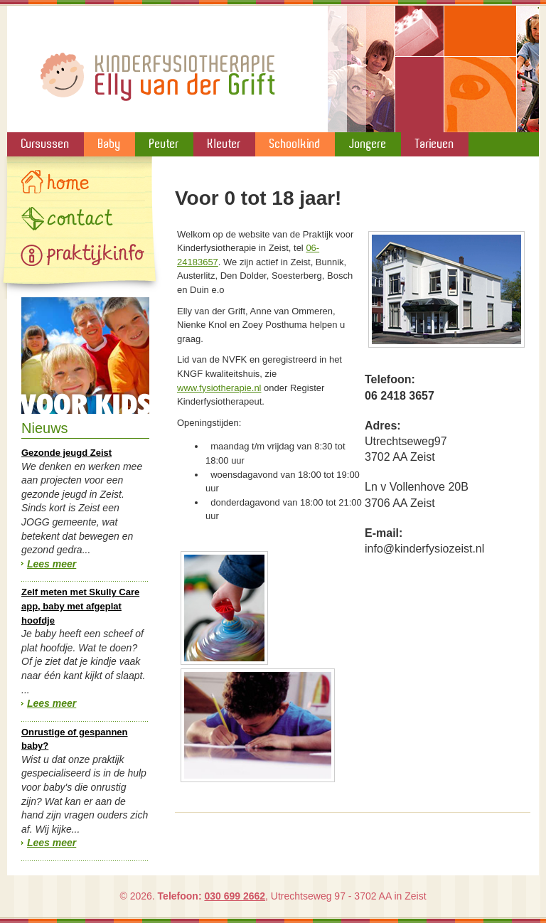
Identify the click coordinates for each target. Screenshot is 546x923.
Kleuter (224, 144)
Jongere (368, 144)
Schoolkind (295, 144)
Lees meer (51, 564)
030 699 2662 (234, 896)
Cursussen (45, 144)
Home (82, 183)
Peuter (164, 144)
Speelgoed (85, 355)
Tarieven (434, 144)
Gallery (82, 254)
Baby (109, 144)
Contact (82, 219)
